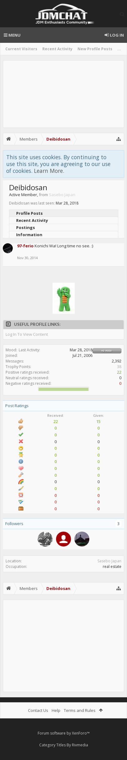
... (119, 49)
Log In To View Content (27, 334)
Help (56, 710)
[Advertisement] (63, 94)
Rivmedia (80, 745)
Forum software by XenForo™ (64, 733)
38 (119, 366)
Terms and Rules (80, 710)
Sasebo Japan (109, 561)
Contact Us (38, 710)
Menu (12, 35)
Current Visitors (21, 49)
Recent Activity (57, 49)
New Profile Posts (95, 49)
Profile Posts (29, 213)
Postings (25, 227)
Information (29, 234)
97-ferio (25, 246)
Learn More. (49, 170)
